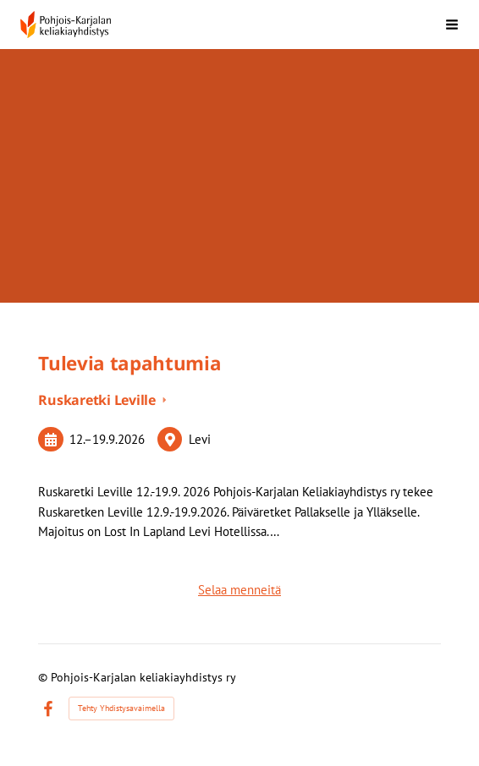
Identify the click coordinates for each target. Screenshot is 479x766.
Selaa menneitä (239, 590)
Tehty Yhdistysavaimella (121, 708)
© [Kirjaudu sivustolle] (44, 677)
